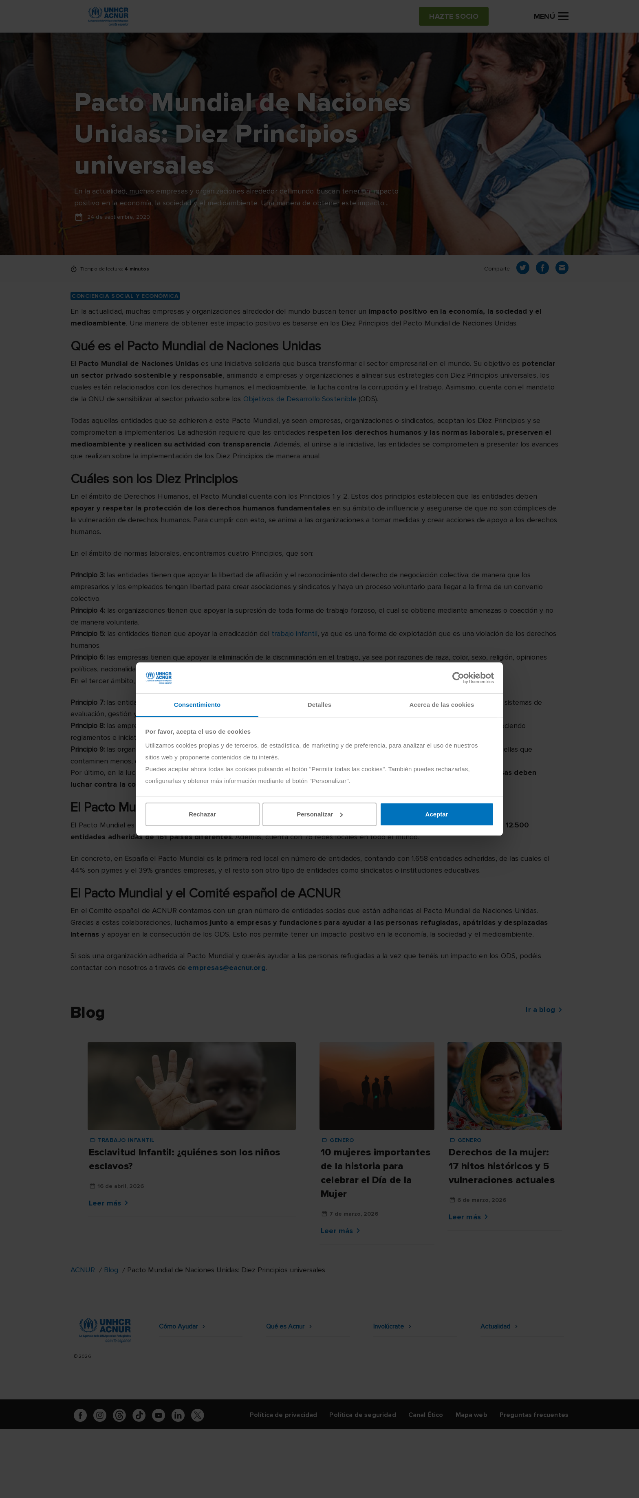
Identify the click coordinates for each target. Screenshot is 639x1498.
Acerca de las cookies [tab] (442, 704)
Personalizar (320, 814)
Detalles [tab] (319, 704)
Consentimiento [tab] (197, 704)
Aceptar (436, 814)
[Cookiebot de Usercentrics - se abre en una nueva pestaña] (458, 678)
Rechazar (202, 814)
